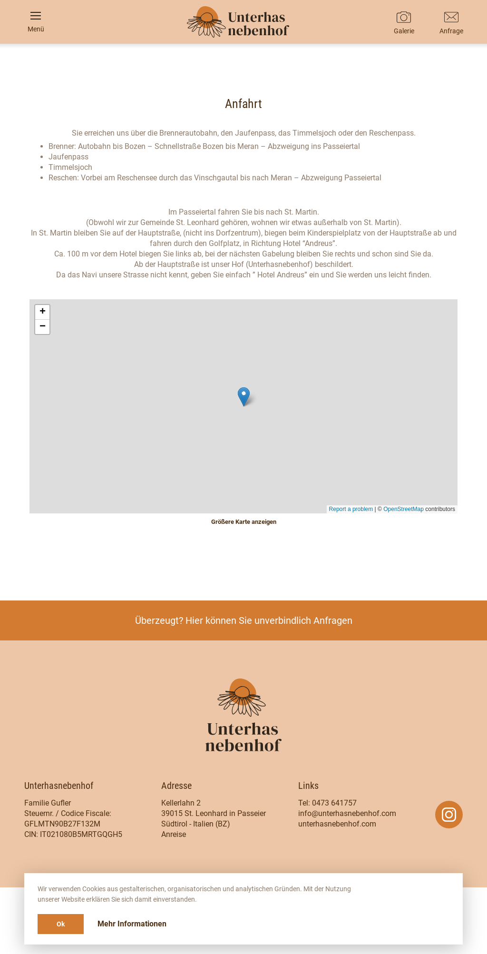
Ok (61, 924)
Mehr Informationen (131, 923)
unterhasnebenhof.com (337, 823)
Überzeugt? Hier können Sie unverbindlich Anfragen (243, 620)
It (244, 159)
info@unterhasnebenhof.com (347, 813)
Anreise (173, 834)
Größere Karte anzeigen (243, 521)
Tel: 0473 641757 (327, 802)
